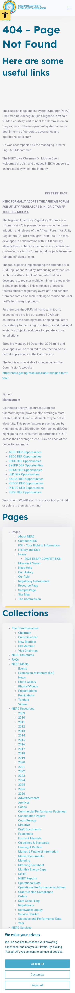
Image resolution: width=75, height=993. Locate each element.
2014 (21, 735)
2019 (21, 758)
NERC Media (20, 664)
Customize (37, 974)
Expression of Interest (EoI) (36, 673)
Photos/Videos (28, 686)
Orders (22, 896)
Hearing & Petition (30, 847)
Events (22, 668)
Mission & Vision (29, 563)
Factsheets (25, 834)
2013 (21, 731)
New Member (27, 642)
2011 (21, 722)
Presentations (27, 691)
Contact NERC (27, 541)
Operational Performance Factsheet (42, 887)
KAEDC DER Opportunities (26, 479)
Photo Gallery (27, 682)
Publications (26, 695)
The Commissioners (25, 628)
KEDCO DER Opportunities (26, 483)
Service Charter (28, 914)
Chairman (24, 633)
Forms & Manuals (30, 838)
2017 (21, 749)
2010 (21, 717)
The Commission (29, 599)
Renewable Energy (30, 910)
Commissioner (28, 637)
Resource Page (28, 585)
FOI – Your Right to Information (39, 545)
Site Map (24, 594)
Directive (24, 825)
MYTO (22, 874)
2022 (21, 771)
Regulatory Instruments (33, 581)
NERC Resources (23, 708)
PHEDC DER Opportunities (26, 488)
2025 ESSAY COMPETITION (43, 559)
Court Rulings (27, 820)
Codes (22, 807)
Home (22, 554)
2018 (21, 753)
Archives (24, 802)
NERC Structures (23, 655)
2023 (21, 776)
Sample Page (27, 590)
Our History (25, 572)
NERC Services (22, 927)
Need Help (25, 567)
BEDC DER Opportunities (25, 456)
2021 (21, 767)
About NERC (26, 536)
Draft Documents (29, 829)
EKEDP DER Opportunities (26, 465)
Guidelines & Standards (33, 842)
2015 (21, 740)
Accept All (37, 963)
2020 (21, 762)
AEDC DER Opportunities (25, 452)
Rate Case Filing (29, 901)
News (22, 677)
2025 (21, 784)
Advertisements (28, 798)
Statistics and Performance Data (39, 919)
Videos (22, 704)
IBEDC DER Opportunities (25, 470)
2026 (21, 793)
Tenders (23, 700)
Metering (24, 860)
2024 (21, 780)
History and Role (29, 550)
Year (21, 923)
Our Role (24, 576)
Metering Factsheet (31, 865)
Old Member (26, 646)
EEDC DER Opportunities (25, 461)
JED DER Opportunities (24, 474)
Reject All (37, 985)
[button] (5, 15)
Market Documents (31, 856)
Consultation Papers (31, 816)
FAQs (15, 659)
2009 (21, 713)
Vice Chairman (28, 650)
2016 (21, 744)
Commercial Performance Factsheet (42, 811)
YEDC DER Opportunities (25, 492)
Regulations (26, 905)
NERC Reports (27, 878)
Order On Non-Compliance (35, 892)
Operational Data (29, 883)
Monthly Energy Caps (32, 869)
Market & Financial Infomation (38, 851)
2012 (21, 726)
